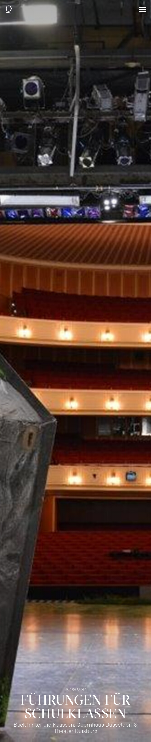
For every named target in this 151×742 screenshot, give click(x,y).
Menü (142, 9)
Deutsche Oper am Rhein (9, 9)
